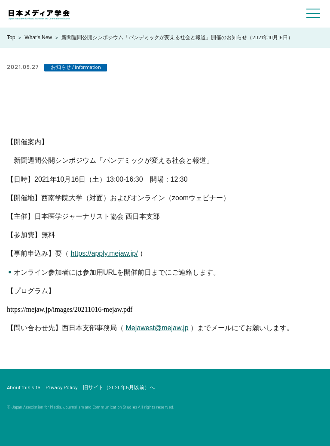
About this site (23, 387)
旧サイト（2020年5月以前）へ (119, 387)
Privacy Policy (62, 387)
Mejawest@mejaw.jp (156, 327)
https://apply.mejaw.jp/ (104, 253)
